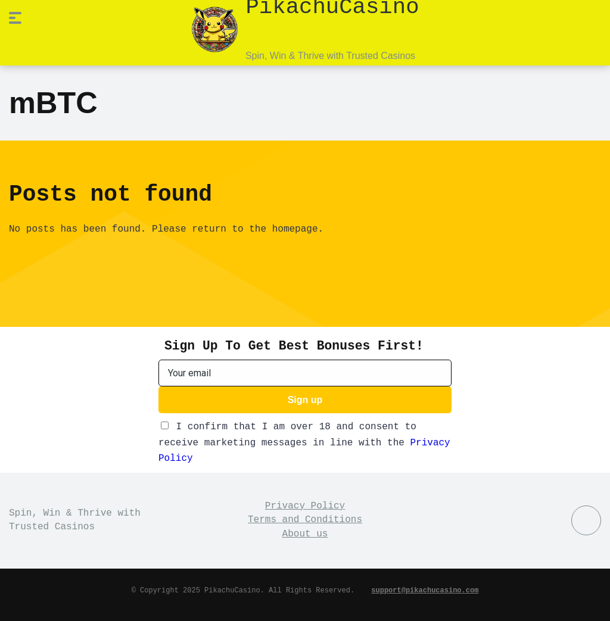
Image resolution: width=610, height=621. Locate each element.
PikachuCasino (332, 6)
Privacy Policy (305, 504)
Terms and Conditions (305, 518)
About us (305, 532)
